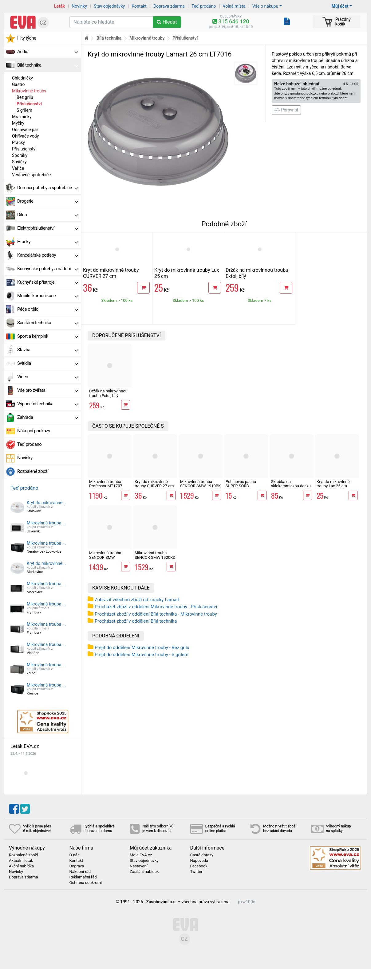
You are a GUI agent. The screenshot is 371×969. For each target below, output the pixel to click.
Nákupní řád (80, 872)
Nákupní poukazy (33, 431)
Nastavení (139, 866)
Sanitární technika (47, 322)
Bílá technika (47, 65)
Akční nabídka (21, 866)
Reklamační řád (83, 877)
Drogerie (47, 201)
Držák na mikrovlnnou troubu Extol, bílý (108, 393)
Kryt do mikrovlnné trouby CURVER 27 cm (111, 273)
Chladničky (22, 78)
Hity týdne (26, 38)
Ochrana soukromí (85, 883)
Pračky (18, 142)
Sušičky (19, 161)
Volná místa (234, 6)
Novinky (79, 6)
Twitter (196, 872)
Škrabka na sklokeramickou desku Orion (291, 486)
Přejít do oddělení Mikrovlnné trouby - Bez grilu (142, 647)
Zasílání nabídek (144, 872)
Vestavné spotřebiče (31, 174)
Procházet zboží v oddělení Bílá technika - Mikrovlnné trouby (156, 614)
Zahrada (47, 417)
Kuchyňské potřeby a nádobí (47, 268)
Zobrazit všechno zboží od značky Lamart (137, 599)
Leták (59, 6)
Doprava (76, 866)
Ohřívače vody (25, 136)
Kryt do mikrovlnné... (46, 502)
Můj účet (340, 6)
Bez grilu (25, 97)
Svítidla (47, 363)
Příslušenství (29, 103)
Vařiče (18, 168)
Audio (47, 51)
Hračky (47, 241)
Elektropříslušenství (47, 228)
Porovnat (286, 109)
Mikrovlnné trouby (29, 90)
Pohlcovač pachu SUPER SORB (241, 483)
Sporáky (19, 155)
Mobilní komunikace (47, 295)
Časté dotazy (201, 855)
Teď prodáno (203, 6)
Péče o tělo (47, 309)
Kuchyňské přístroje (47, 282)
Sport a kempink (47, 336)
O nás (74, 855)
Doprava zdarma (169, 6)
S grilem (24, 110)
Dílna (47, 214)
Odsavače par (25, 129)
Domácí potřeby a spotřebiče (47, 187)
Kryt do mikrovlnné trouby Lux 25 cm (333, 483)
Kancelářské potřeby (47, 255)
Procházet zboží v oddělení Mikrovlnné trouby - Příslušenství (156, 606)
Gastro (18, 84)
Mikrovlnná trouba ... (46, 522)
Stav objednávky (109, 6)
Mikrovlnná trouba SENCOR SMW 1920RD (155, 555)
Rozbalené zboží (32, 471)
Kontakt (139, 6)
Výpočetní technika (47, 403)
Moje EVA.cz (141, 855)
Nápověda (199, 860)
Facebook (198, 866)
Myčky (18, 123)
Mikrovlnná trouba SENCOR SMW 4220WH (105, 557)
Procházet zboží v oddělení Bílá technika (136, 621)
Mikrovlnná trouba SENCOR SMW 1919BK (200, 483)
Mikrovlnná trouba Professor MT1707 (105, 483)
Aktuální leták (21, 860)
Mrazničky (21, 116)
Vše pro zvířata (47, 390)
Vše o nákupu (265, 6)
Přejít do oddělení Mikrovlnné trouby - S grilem (141, 654)
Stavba (47, 349)
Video (47, 376)
